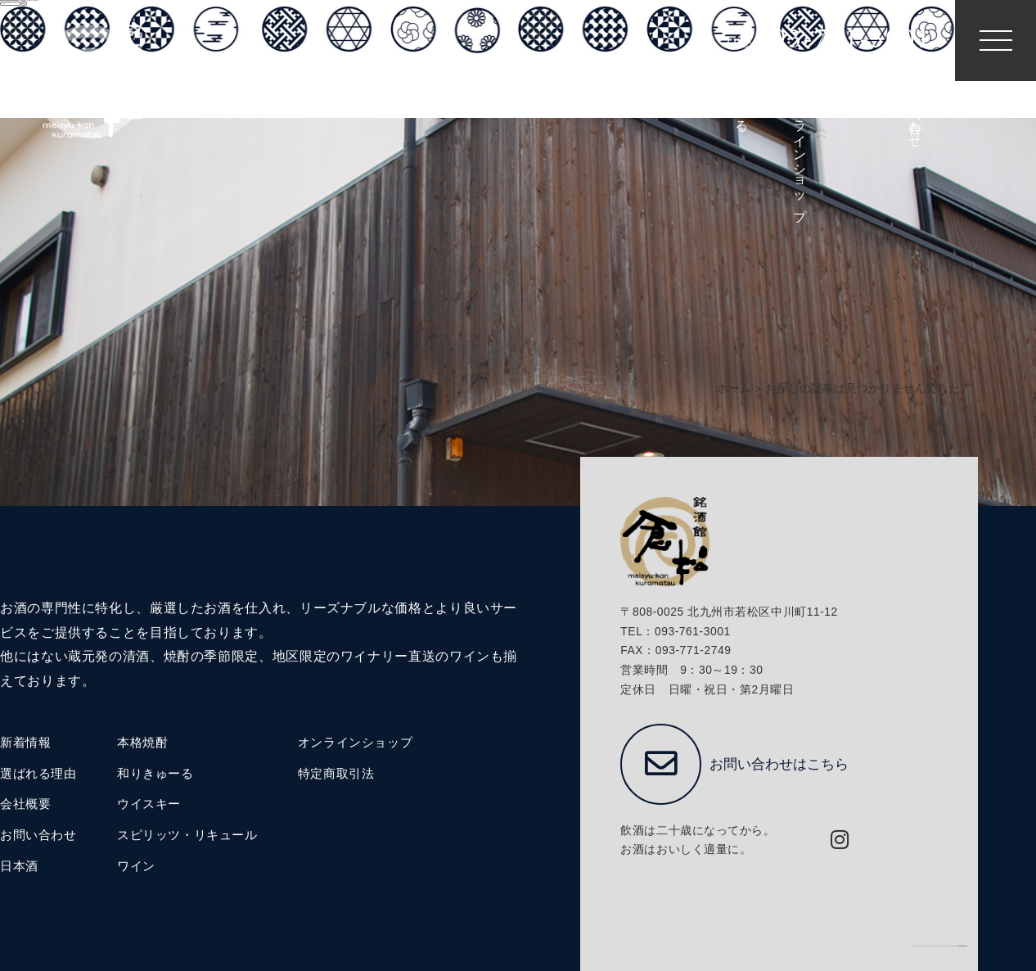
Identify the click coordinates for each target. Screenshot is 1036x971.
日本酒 (19, 866)
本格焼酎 (142, 742)
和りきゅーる (155, 773)
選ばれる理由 (38, 773)
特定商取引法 (336, 773)
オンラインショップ (355, 742)
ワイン (136, 866)
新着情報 (25, 742)
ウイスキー (149, 804)
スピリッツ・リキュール (187, 835)
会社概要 (25, 804)
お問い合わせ (38, 835)
